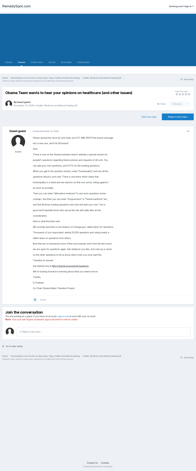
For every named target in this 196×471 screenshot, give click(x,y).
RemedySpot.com (16, 6)
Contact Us (92, 463)
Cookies (105, 463)
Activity (52, 62)
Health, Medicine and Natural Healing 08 (57, 105)
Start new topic (149, 116)
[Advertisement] (98, 35)
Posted (46, 131)
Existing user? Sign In (181, 6)
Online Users (37, 62)
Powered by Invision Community (98, 466)
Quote (43, 299)
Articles (8, 62)
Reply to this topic (177, 116)
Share (161, 104)
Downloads (66, 62)
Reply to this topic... (31, 331)
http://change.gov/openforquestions (70, 266)
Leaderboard (83, 62)
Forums (21, 63)
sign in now (63, 316)
